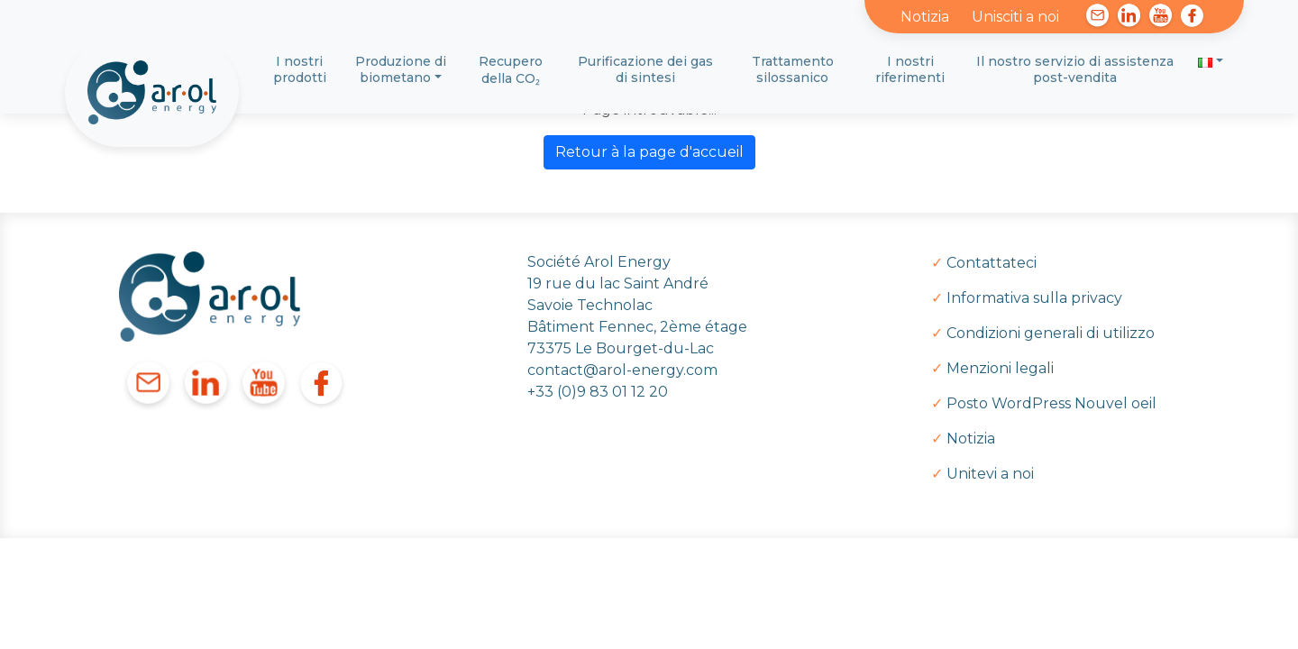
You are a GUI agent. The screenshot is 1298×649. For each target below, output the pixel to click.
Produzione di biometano (400, 69)
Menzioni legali (1000, 368)
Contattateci (991, 262)
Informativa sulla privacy (1034, 297)
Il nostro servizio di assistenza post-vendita (1075, 69)
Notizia (924, 16)
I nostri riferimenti (910, 69)
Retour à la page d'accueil (649, 151)
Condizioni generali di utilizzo (1050, 333)
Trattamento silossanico (793, 69)
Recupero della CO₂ (511, 70)
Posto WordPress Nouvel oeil (1051, 403)
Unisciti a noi (1015, 16)
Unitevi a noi (990, 473)
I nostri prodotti (299, 69)
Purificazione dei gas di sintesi (645, 69)
